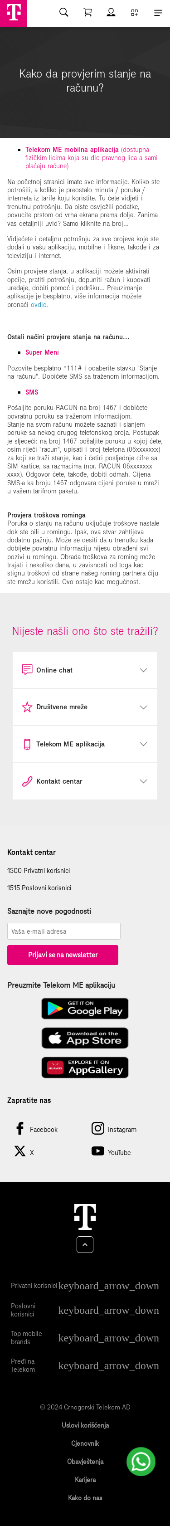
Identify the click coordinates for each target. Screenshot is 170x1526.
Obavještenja (85, 1462)
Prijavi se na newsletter (62, 955)
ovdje (38, 305)
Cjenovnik (85, 1443)
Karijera (85, 1480)
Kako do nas (85, 1498)
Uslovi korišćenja (85, 1425)
